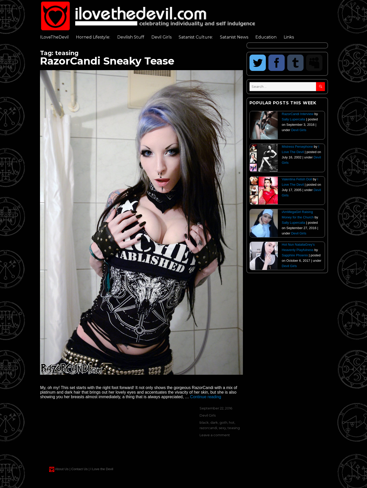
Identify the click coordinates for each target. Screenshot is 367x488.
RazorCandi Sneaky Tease (107, 61)
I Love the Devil (101, 469)
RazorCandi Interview (297, 114)
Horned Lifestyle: (93, 37)
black (204, 422)
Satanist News (234, 37)
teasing (234, 428)
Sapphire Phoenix (295, 255)
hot (231, 422)
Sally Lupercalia (293, 119)
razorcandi (208, 428)
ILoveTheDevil (54, 37)
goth (223, 422)
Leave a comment (215, 435)
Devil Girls (161, 37)
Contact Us (79, 469)
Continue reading (205, 397)
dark (214, 422)
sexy (222, 428)
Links (289, 37)
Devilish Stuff (130, 37)
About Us (62, 469)
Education (266, 37)
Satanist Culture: (196, 37)
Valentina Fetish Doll (297, 179)
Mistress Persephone (297, 146)
